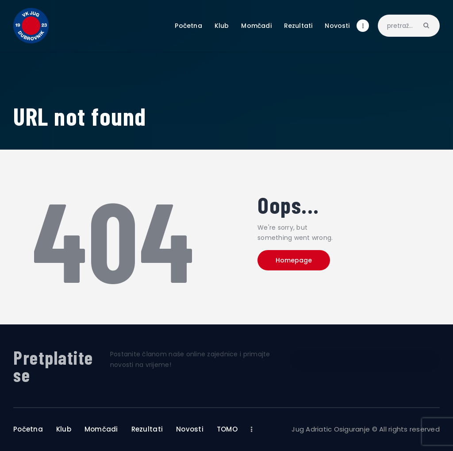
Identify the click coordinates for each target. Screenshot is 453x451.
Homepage (294, 260)
